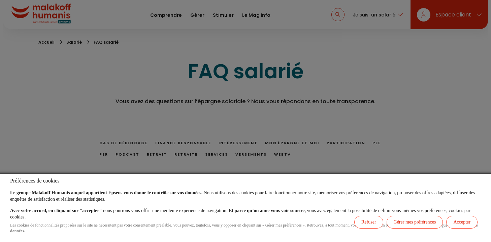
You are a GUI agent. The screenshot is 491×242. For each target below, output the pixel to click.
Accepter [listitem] (461, 222)
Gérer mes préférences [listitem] (415, 222)
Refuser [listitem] (368, 222)
